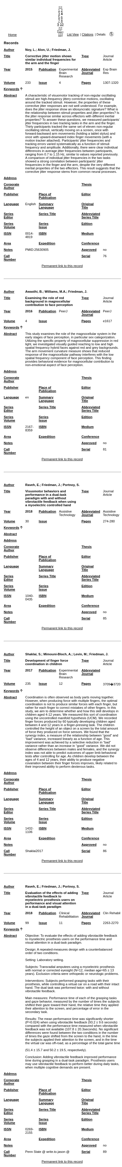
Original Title (87, 205)
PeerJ (63, 311)
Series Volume (9, 225)
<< (60, 7)
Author (9, 49)
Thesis (86, 184)
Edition (86, 223)
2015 (29, 69)
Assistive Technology (67, 513)
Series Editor (9, 215)
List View (73, 34)
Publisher (11, 194)
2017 (29, 670)
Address (10, 178)
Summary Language (46, 205)
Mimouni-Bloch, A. (57, 654)
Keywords (11, 89)
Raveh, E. (32, 485)
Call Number (10, 257)
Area (7, 243)
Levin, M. (80, 654)
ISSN (7, 233)
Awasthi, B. (34, 291)
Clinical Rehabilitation (69, 914)
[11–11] (60, 32)
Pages (86, 82)
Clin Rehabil (111, 913)
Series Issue (43, 225)
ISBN (42, 233)
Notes (8, 249)
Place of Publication (47, 195)
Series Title (47, 214)
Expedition (47, 243)
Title (7, 56)
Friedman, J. (61, 49)
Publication (47, 69)
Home (12, 34)
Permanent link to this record (62, 266)
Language (11, 204)
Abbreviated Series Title (90, 215)
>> (60, 27)
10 (61, 24)
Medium (87, 233)
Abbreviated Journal (90, 71)
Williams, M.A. (55, 291)
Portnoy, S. (71, 485)
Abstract (10, 95)
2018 (29, 511)
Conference (90, 243)
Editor (86, 194)
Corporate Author (11, 186)
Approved (88, 249)
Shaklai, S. (33, 654)
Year (7, 69)
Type (85, 56)
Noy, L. (30, 49)
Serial (85, 256)
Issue (43, 82)
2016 (29, 311)
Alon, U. (43, 49)
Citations (87, 34)
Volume (9, 82)
